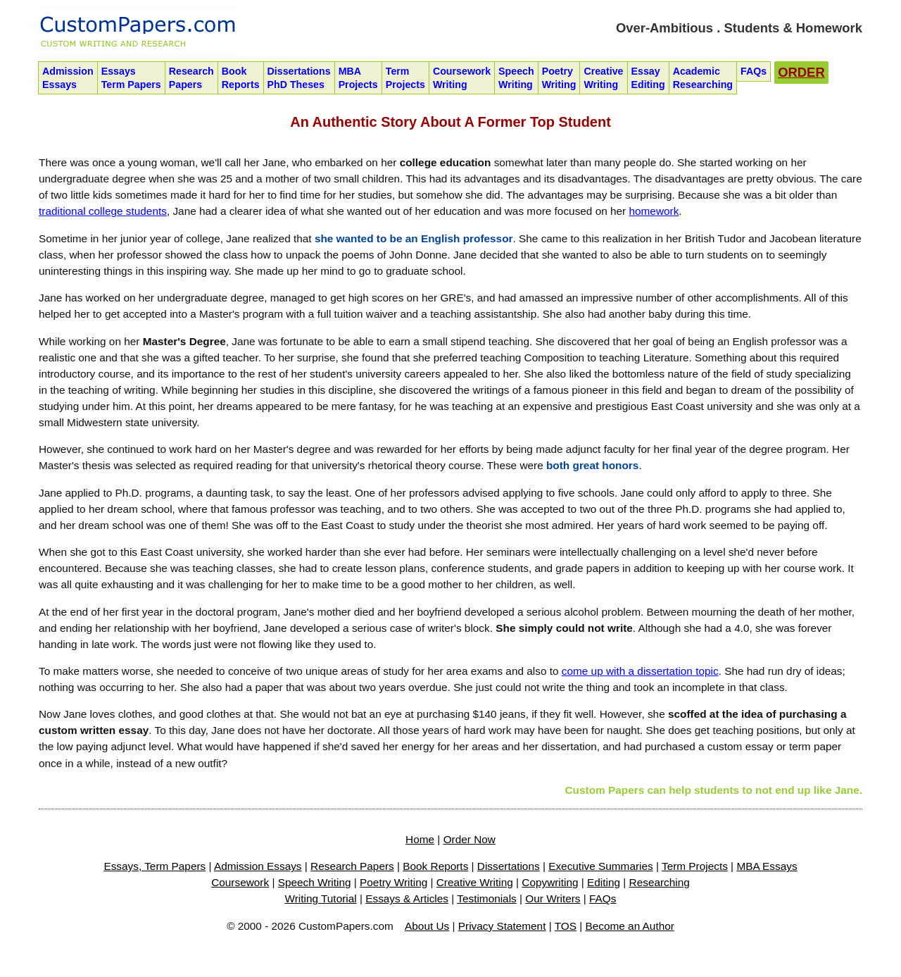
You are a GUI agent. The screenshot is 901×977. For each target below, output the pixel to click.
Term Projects (695, 866)
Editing (603, 882)
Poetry (559, 78)
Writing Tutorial (321, 898)
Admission (68, 78)
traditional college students (103, 211)
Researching (659, 882)
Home (419, 839)
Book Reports (435, 866)
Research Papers (352, 866)
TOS (565, 926)
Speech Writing (314, 882)
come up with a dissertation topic (640, 671)
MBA (358, 78)
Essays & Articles (406, 898)
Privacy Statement (502, 926)
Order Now (469, 839)
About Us (427, 926)
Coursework (462, 78)
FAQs (602, 898)
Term (405, 78)
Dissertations (299, 78)
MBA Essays (766, 866)
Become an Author (630, 926)
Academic (703, 78)
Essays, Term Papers (154, 866)
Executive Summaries (600, 866)
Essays (131, 78)
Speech (516, 78)
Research (191, 78)
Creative (603, 78)
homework (654, 211)
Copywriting (550, 882)
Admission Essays (258, 866)
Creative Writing (474, 882)
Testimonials (487, 898)
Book (241, 78)
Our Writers (552, 898)
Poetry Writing (393, 882)
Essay (648, 78)
